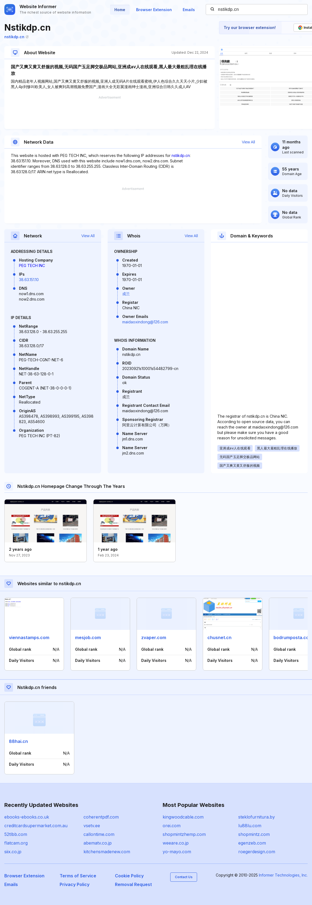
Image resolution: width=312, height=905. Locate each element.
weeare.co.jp (176, 843)
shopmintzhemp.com (184, 834)
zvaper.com (153, 637)
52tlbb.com (15, 834)
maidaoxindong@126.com (145, 322)
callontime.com (98, 834)
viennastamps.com (29, 637)
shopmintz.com (254, 834)
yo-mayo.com (177, 851)
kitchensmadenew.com (106, 851)
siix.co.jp (12, 851)
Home (119, 9)
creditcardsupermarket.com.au (35, 825)
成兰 (126, 293)
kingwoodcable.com (183, 817)
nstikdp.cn (16, 36)
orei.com (172, 825)
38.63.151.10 (29, 279)
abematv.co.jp (97, 843)
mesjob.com (88, 637)
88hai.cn (18, 741)
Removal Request (133, 884)
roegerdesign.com (256, 851)
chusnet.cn (219, 637)
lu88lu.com (249, 825)
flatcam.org (16, 843)
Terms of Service (78, 875)
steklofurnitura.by (256, 817)
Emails (189, 9)
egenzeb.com (252, 843)
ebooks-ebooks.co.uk (26, 817)
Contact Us (183, 877)
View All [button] (248, 142)
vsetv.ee (91, 825)
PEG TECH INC (32, 265)
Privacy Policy (74, 884)
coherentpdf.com (101, 817)
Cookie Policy (129, 875)
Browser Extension (154, 9)
